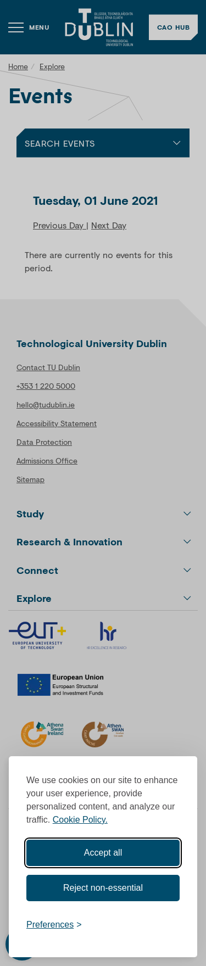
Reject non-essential (103, 887)
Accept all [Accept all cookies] (103, 852)
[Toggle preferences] (54, 925)
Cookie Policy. (80, 819)
